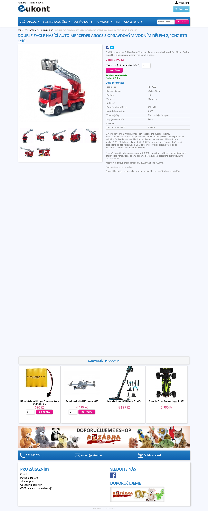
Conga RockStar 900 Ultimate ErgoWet (124, 401)
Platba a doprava (29, 477)
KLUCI (51, 30)
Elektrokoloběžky (55, 21)
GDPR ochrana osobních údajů (36, 488)
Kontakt (22, 2)
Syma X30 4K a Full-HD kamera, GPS (82, 401)
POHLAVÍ (43, 30)
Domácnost (81, 21)
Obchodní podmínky (31, 484)
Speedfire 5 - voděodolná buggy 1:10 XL (166, 401)
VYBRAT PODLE (31, 30)
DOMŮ (20, 30)
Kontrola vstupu (127, 21)
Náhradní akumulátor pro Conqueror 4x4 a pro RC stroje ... (39, 402)
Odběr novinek (153, 455)
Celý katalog (28, 21)
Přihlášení (184, 2)
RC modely (103, 21)
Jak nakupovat (36, 2)
